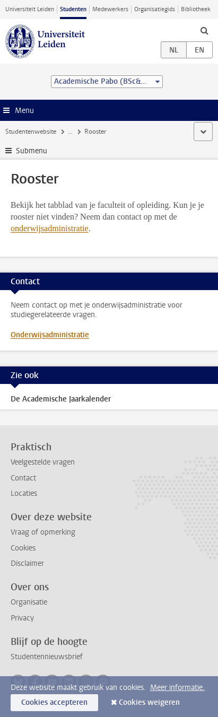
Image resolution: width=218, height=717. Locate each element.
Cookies (23, 548)
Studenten (73, 9)
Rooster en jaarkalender (146, 131)
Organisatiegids (154, 9)
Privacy (22, 618)
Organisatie (29, 602)
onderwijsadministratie (50, 228)
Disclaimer (27, 563)
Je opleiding (84, 131)
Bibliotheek (196, 9)
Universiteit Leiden (29, 9)
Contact (23, 478)
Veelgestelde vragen (43, 462)
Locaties (24, 493)
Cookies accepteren (54, 702)
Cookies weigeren (149, 702)
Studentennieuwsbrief (47, 657)
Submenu (31, 151)
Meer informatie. (177, 688)
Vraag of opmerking (43, 532)
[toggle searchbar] (204, 30)
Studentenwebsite (30, 131)
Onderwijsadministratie (50, 335)
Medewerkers (110, 9)
